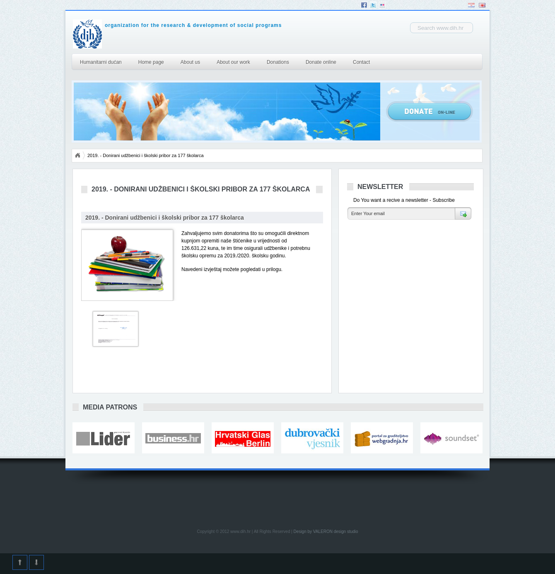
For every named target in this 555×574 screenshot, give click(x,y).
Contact (361, 62)
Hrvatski (471, 5)
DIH (152, 33)
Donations (278, 62)
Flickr (382, 5)
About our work (233, 62)
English (482, 5)
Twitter (373, 5)
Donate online (321, 62)
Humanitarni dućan (101, 62)
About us (190, 62)
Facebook (364, 5)
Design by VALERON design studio (326, 531)
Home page (151, 62)
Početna (77, 155)
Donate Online (429, 111)
